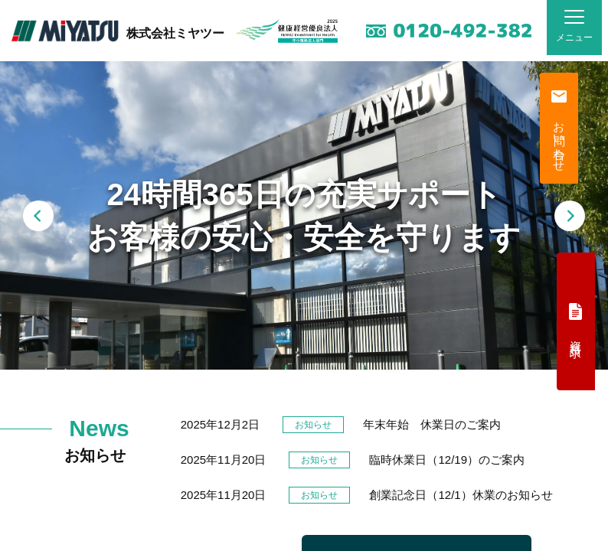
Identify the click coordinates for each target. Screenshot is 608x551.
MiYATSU (65, 31)
